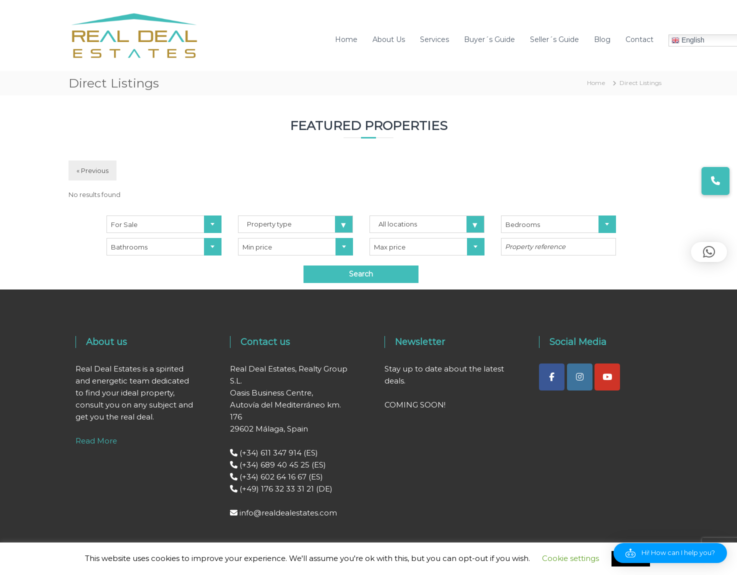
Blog (602, 39)
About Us (388, 39)
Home (346, 39)
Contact (640, 39)
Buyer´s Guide (489, 39)
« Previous (92, 170)
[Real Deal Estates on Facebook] (551, 377)
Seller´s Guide (554, 39)
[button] (670, 553)
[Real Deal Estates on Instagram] (579, 377)
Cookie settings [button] (570, 558)
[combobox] (164, 224)
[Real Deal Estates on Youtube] (607, 377)
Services (434, 39)
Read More (96, 441)
